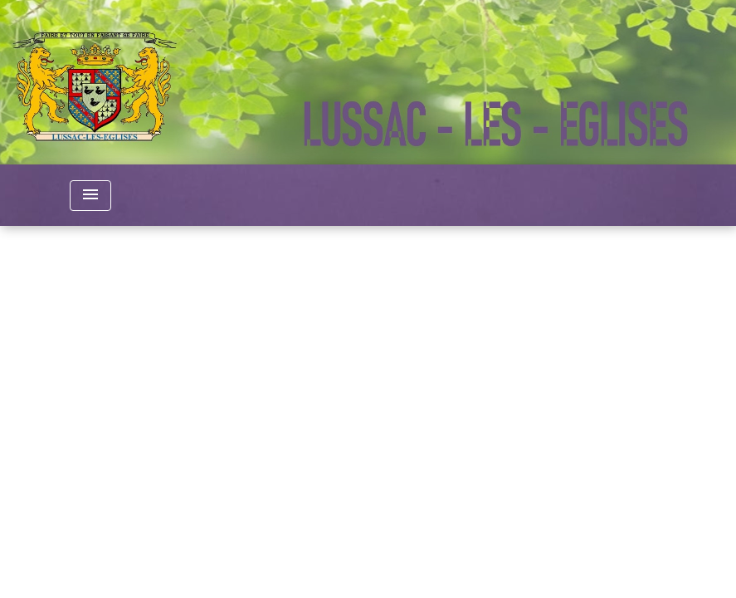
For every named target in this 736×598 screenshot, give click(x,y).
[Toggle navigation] (90, 195)
